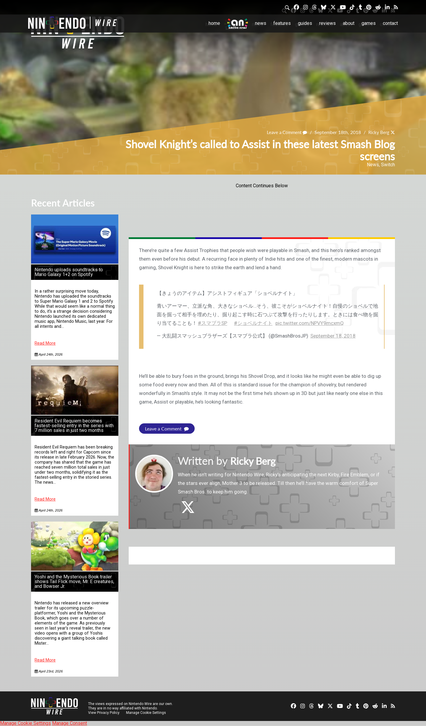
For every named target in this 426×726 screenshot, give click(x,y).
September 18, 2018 (333, 336)
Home (214, 23)
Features (282, 23)
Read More (45, 343)
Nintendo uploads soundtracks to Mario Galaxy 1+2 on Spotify (69, 272)
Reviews (327, 23)
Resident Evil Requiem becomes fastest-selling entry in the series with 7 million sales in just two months (74, 425)
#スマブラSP (212, 323)
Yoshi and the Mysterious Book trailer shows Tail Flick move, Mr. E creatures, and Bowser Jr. (74, 581)
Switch (388, 164)
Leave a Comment (284, 132)
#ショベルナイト (253, 323)
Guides (305, 23)
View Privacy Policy (104, 713)
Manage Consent (69, 723)
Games (369, 23)
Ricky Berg (378, 132)
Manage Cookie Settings (146, 713)
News (260, 23)
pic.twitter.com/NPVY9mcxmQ (309, 323)
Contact (390, 23)
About (348, 23)
